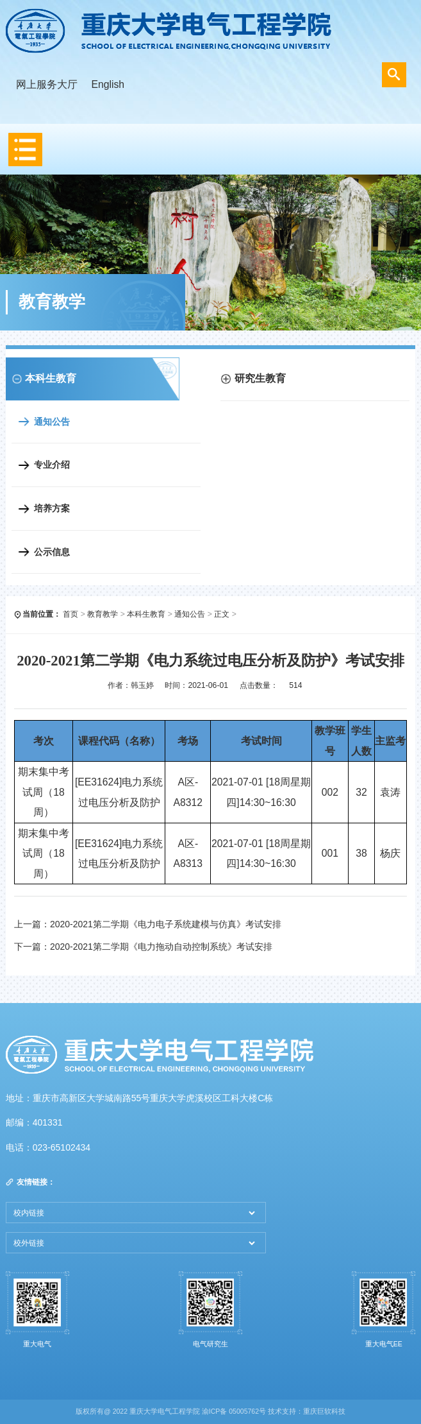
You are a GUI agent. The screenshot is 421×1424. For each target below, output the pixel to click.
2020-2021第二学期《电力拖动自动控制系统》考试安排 (161, 946)
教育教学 (102, 614)
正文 (221, 614)
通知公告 (52, 421)
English (107, 84)
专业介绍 (52, 464)
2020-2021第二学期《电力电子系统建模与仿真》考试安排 (165, 924)
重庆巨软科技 (324, 1411)
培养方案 (52, 508)
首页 (70, 614)
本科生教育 (146, 614)
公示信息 (52, 552)
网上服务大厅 (47, 84)
